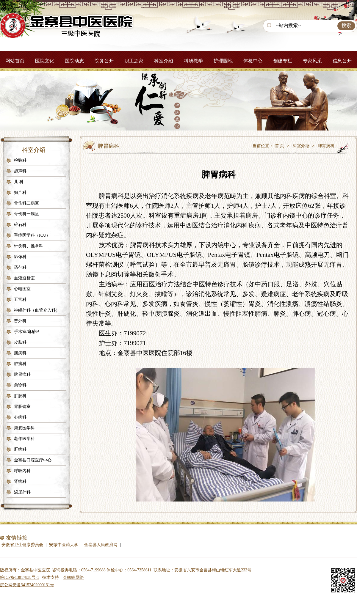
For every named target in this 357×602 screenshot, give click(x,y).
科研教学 (193, 60)
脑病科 (20, 353)
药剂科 (20, 267)
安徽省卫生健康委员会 (22, 545)
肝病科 (20, 449)
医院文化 (44, 60)
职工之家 (133, 60)
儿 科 (19, 182)
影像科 (20, 256)
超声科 (20, 171)
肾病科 (20, 481)
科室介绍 (163, 60)
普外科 (20, 321)
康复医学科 (24, 428)
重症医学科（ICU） (32, 235)
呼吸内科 (22, 471)
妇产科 (20, 192)
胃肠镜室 (22, 406)
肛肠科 (20, 396)
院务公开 (104, 60)
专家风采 (312, 60)
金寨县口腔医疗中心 (32, 460)
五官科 (20, 299)
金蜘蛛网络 (73, 577)
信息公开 (342, 60)
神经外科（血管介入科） (37, 310)
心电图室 (22, 289)
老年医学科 (24, 438)
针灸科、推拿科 (28, 246)
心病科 (20, 417)
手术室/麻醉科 (27, 331)
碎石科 (20, 224)
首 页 (279, 146)
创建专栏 (282, 60)
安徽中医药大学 (63, 545)
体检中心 (252, 60)
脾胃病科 (22, 374)
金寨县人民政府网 (101, 545)
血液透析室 (24, 278)
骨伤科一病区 (26, 214)
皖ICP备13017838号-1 (19, 577)
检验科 (20, 160)
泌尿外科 (22, 492)
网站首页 (14, 60)
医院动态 (74, 60)
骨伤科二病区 (26, 203)
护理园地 (223, 60)
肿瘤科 (20, 363)
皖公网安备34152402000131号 (27, 585)
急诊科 (20, 385)
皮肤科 (20, 342)
